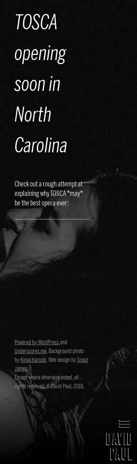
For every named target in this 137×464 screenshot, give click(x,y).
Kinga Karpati (33, 360)
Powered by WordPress (37, 342)
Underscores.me (30, 351)
